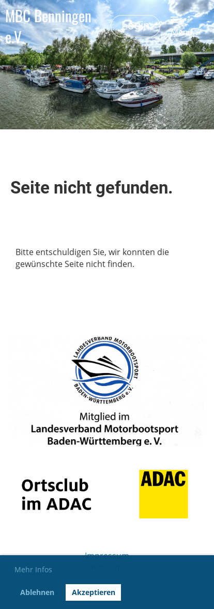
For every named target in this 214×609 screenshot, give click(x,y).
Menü (181, 26)
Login (135, 25)
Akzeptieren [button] (93, 592)
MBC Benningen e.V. (48, 26)
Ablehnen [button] (37, 592)
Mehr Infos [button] (33, 569)
